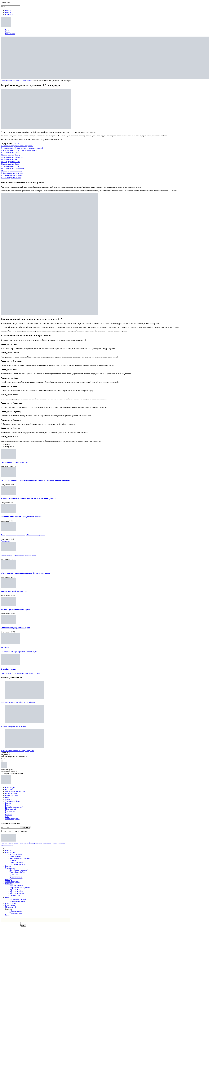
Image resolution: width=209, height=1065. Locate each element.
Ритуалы (8, 12)
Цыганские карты (11, 795)
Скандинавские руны (17, 901)
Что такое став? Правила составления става (18, 555)
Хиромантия (9, 799)
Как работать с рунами (18, 899)
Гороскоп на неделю (17, 893)
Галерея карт (10, 34)
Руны (7, 30)
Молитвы (13, 860)
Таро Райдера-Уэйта (17, 872)
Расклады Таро (15, 856)
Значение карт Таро (12, 801)
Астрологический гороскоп (15, 791)
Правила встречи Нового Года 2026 (14, 462)
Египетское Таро (16, 876)
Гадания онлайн (11, 903)
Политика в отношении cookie (54, 843)
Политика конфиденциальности (30, 843)
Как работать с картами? (14, 807)
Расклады (8, 813)
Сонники (8, 909)
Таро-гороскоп (15, 895)
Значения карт (10, 868)
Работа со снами (11, 793)
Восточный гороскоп (17, 886)
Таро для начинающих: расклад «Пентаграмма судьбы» (23, 535)
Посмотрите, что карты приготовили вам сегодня (19, 652)
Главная (8, 850)
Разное (7, 805)
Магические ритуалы (17, 864)
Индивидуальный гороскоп (19, 858)
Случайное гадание (8, 669)
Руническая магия (16, 862)
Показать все (5, 541)
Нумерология (10, 811)
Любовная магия (16, 854)
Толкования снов (16, 913)
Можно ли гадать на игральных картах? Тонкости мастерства (25, 573)
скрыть (16, 143)
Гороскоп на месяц (16, 891)
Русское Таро (14, 874)
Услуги (7, 32)
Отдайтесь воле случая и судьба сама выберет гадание (21, 673)
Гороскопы (9, 14)
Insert (25, 926)
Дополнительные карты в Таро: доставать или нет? (21, 517)
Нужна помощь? (7, 845)
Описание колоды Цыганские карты (15, 628)
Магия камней (10, 809)
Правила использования (9, 843)
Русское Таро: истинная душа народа (15, 609)
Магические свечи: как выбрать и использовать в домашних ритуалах (28, 498)
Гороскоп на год (15, 889)
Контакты (8, 815)
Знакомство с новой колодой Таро (14, 591)
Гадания (8, 10)
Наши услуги (10, 787)
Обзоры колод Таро (12, 819)
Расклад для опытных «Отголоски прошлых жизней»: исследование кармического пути (35, 480)
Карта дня (5, 647)
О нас (7, 817)
